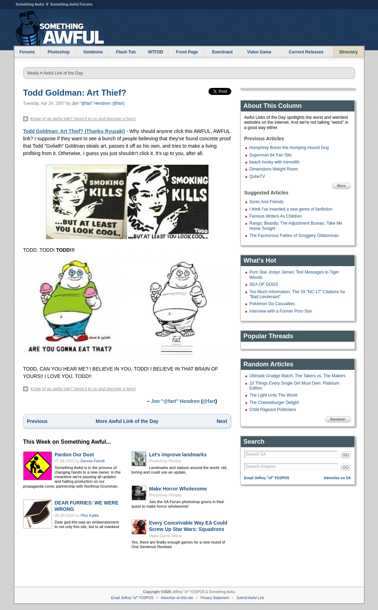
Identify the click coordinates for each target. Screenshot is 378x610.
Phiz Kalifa (90, 515)
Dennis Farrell (93, 461)
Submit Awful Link (250, 598)
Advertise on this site (177, 598)
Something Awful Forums (71, 4)
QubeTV (257, 176)
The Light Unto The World (274, 395)
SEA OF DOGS (264, 284)
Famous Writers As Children (276, 216)
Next (222, 421)
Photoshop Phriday (165, 461)
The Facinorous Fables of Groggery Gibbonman (294, 235)
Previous (37, 421)
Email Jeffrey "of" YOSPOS (267, 478)
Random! (337, 419)
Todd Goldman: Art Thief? (75, 92)
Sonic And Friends (267, 201)
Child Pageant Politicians (273, 409)
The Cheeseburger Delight (274, 402)
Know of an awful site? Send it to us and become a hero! (83, 118)
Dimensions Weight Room (274, 169)
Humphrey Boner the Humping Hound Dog (289, 147)
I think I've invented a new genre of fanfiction (291, 209)
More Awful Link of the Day (127, 421)
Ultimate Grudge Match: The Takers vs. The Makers (298, 375)
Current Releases (306, 52)
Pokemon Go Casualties (272, 303)
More (341, 186)
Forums (27, 52)
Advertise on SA (337, 478)
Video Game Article (165, 536)
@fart (118, 103)
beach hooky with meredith (275, 162)
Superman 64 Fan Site (271, 155)
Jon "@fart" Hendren (91, 103)
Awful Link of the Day (63, 73)
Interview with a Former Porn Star (281, 311)
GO (346, 454)
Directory (348, 52)
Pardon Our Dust (74, 454)
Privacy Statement (215, 598)
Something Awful (30, 4)
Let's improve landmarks (178, 454)
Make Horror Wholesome (178, 489)
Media (33, 73)
